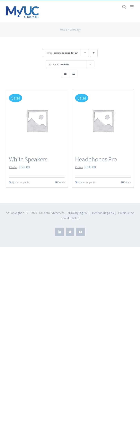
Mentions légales (103, 213)
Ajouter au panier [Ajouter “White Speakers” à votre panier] (21, 182)
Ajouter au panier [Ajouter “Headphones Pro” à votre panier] (87, 182)
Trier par (61, 52)
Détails (61, 182)
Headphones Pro (96, 159)
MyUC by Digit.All (78, 213)
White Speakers (28, 159)
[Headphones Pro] (103, 120)
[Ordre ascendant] (94, 53)
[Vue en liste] (73, 74)
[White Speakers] (37, 120)
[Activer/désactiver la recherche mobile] (124, 7)
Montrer (59, 64)
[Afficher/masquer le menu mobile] (132, 7)
